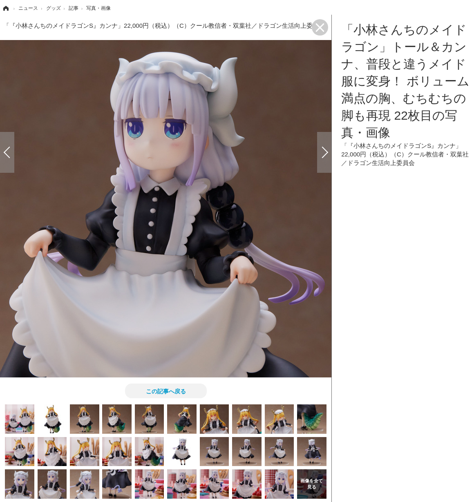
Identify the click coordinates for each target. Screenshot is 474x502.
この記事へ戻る (166, 391)
